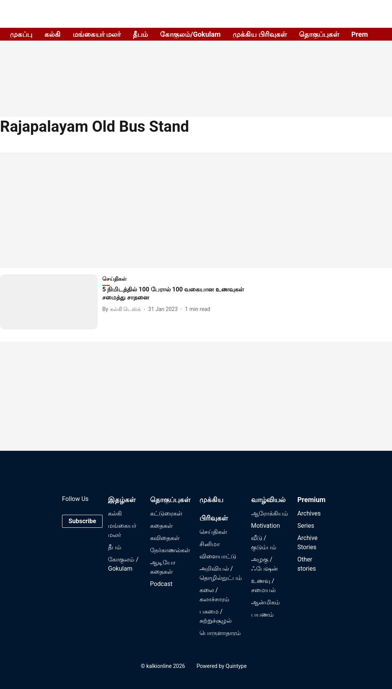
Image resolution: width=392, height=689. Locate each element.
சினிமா (209, 544)
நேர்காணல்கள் (170, 550)
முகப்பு (21, 34)
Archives (309, 513)
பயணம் (262, 614)
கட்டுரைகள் (166, 513)
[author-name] (123, 309)
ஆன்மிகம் (265, 602)
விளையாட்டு (217, 556)
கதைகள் (161, 525)
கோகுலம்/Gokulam (190, 34)
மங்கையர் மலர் (97, 34)
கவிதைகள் (165, 538)
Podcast (161, 584)
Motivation (265, 525)
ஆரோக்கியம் (269, 513)
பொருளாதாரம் (220, 633)
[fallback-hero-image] (51, 301)
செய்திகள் (213, 531)
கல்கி (52, 34)
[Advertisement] (196, 210)
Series (305, 525)
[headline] (179, 294)
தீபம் (140, 34)
